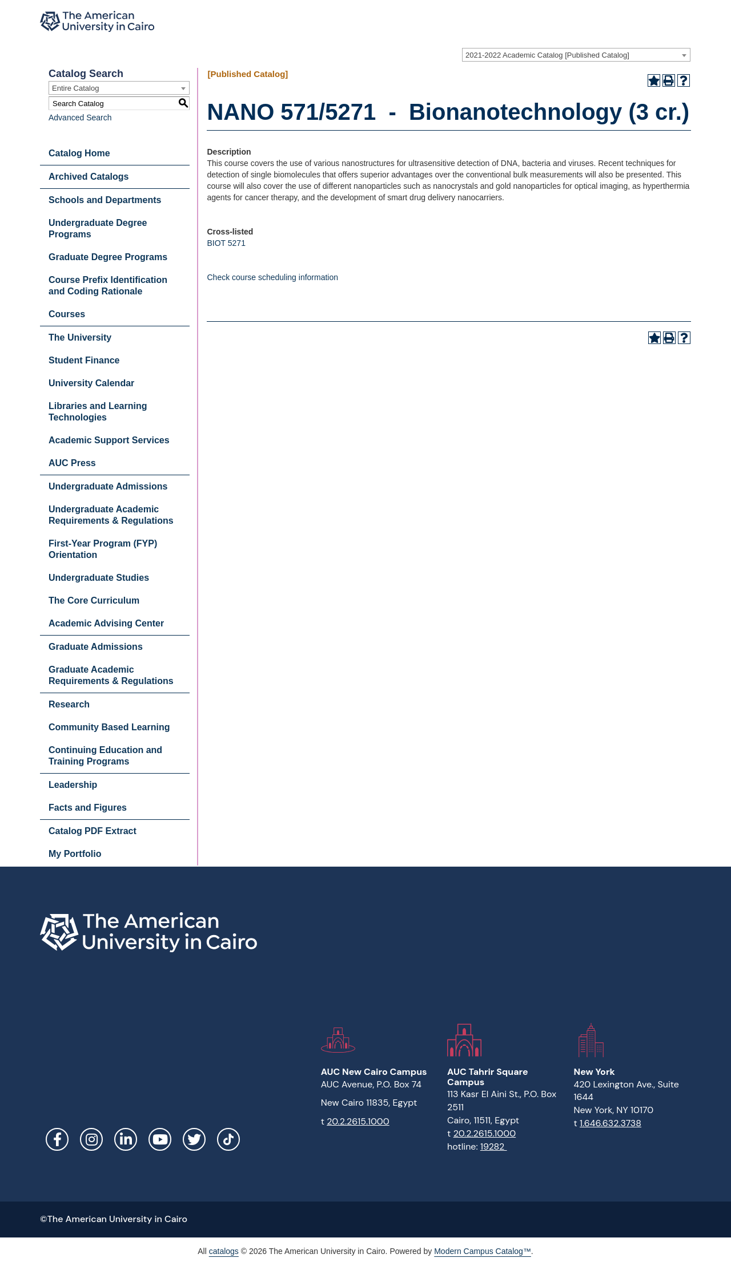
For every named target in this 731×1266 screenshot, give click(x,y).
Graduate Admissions (96, 647)
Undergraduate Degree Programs (98, 228)
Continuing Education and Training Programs (105, 755)
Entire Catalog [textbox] (75, 88)
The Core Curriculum (94, 600)
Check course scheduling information (272, 277)
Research (69, 704)
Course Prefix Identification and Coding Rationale (108, 285)
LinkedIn (125, 1139)
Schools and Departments (105, 200)
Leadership (73, 785)
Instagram (91, 1139)
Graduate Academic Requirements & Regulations (111, 675)
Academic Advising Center (106, 623)
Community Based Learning (109, 727)
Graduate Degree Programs (108, 257)
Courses (67, 314)
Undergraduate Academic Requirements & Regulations (111, 514)
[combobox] (576, 55)
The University (80, 337)
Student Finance (84, 360)
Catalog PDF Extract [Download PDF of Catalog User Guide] (92, 831)
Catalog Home (79, 153)
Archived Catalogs (88, 176)
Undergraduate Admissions (108, 486)
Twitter (194, 1139)
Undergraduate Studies (99, 578)
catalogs (224, 1251)
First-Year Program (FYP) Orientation (103, 549)
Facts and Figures (88, 807)
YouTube (159, 1139)
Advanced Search (80, 117)
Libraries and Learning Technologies (98, 411)
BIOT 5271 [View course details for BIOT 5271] (226, 243)
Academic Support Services (109, 440)
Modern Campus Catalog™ (482, 1251)
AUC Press (72, 463)
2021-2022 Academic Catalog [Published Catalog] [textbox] (547, 55)
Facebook (57, 1139)
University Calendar (91, 383)
